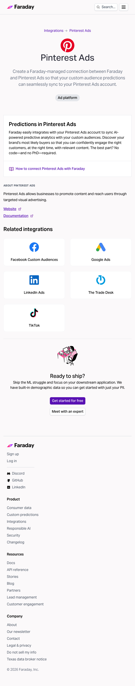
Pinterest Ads (80, 30)
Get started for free (67, 400)
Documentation (18, 216)
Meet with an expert (67, 411)
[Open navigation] (123, 7)
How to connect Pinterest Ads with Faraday (47, 168)
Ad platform (67, 97)
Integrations (53, 30)
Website (12, 209)
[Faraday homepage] (20, 7)
